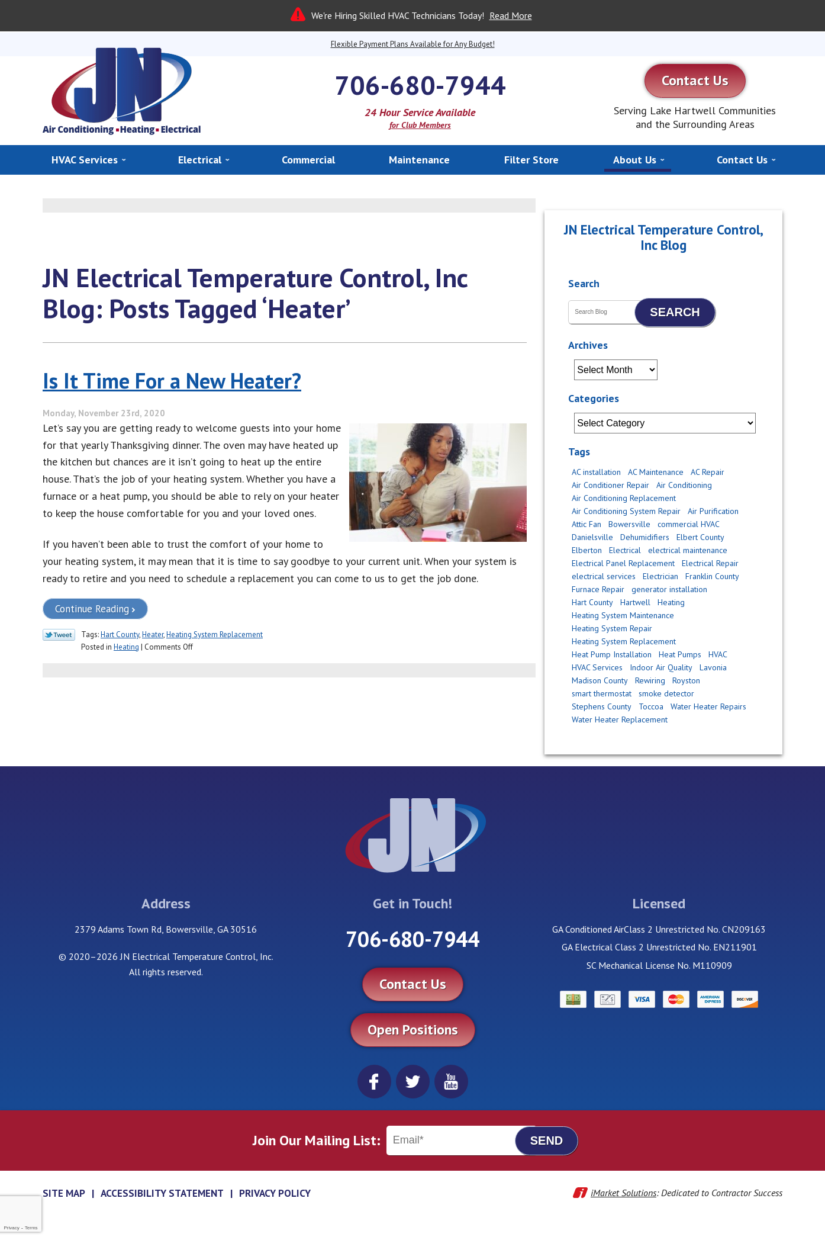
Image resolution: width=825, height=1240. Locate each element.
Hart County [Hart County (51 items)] (592, 602)
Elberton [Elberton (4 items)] (587, 550)
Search (675, 312)
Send (546, 1140)
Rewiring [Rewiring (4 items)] (650, 680)
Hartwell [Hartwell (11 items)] (635, 602)
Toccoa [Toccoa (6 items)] (651, 706)
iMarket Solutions (623, 1193)
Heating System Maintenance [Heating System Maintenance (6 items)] (623, 615)
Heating (126, 647)
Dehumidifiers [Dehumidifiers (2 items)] (644, 537)
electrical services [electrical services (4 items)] (604, 576)
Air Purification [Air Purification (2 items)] (713, 511)
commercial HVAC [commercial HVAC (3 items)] (689, 524)
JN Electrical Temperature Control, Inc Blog (663, 237)
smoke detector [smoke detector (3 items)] (666, 693)
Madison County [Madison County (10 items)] (600, 680)
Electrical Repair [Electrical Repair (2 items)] (710, 563)
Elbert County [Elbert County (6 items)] (700, 537)
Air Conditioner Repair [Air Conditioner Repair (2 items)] (610, 485)
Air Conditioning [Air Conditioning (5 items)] (684, 485)
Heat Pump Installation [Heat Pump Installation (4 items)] (612, 654)
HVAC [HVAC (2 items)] (717, 654)
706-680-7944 (420, 85)
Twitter (413, 1081)
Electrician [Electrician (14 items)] (660, 576)
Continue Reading (92, 608)
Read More (510, 15)
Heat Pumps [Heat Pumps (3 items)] (680, 654)
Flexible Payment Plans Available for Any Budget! (413, 44)
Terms (31, 1228)
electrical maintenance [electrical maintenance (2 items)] (687, 550)
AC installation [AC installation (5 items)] (596, 472)
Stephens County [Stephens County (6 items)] (601, 706)
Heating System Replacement (214, 634)
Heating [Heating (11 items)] (671, 602)
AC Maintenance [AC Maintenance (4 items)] (656, 472)
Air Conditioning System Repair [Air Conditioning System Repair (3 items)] (626, 511)
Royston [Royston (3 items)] (686, 680)
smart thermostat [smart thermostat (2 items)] (601, 693)
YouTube (451, 1081)
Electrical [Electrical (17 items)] (625, 550)
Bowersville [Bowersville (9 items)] (629, 524)
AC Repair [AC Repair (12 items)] (707, 472)
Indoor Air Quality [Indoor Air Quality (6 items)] (661, 667)
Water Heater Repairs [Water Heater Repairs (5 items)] (708, 706)
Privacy (11, 1228)
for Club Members (420, 125)
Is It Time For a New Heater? (172, 380)
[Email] (461, 1140)
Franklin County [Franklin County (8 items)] (712, 576)
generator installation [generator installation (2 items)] (669, 589)
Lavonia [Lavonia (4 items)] (713, 667)
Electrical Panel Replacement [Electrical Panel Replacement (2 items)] (623, 563)
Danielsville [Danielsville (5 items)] (592, 537)
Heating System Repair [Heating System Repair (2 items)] (612, 628)
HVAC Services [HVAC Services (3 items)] (597, 667)
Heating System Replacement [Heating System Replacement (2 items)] (624, 641)
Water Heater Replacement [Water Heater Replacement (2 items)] (620, 719)
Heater (152, 634)
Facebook (374, 1081)
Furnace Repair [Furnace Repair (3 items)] (598, 589)
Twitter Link (59, 635)
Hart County (120, 634)
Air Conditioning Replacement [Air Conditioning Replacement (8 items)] (624, 498)
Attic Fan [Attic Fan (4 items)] (586, 524)
